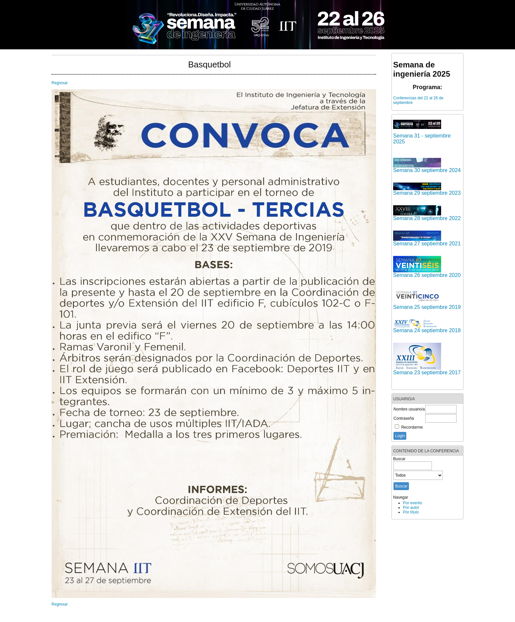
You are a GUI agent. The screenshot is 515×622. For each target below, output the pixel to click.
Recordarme (412, 427)
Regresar (60, 83)
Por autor (411, 507)
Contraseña (403, 418)
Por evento (412, 503)
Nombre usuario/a (409, 409)
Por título (411, 512)
